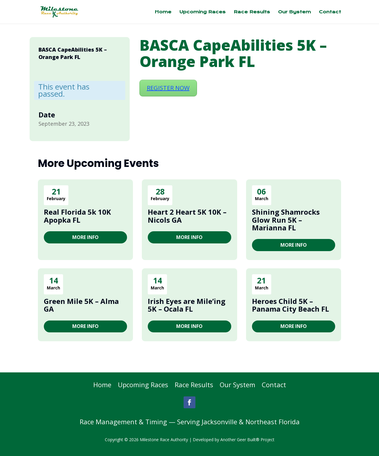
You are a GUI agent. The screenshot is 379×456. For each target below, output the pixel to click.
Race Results (252, 12)
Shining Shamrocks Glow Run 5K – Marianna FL (286, 219)
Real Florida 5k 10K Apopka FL (77, 215)
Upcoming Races (202, 12)
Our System (294, 12)
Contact (330, 12)
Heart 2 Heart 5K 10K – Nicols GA (187, 215)
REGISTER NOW (168, 88)
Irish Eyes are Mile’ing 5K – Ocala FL (186, 305)
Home (163, 12)
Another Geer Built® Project (247, 439)
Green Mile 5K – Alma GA (81, 305)
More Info (85, 237)
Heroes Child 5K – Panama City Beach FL (290, 305)
